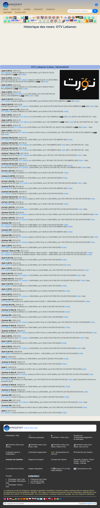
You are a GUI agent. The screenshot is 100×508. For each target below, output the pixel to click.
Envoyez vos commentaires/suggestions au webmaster (83, 437)
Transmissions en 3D (82, 469)
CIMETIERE (7, 12)
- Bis (87, 461)
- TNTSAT (82, 461)
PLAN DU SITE (20, 12)
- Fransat (82, 463)
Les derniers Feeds (37, 481)
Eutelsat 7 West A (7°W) (11, 110)
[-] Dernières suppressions (37, 452)
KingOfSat (89, 503)
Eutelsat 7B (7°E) (8, 186)
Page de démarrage (21, 428)
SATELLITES (15, 9)
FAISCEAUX (50, 9)
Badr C (4, 357)
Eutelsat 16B (6, 395)
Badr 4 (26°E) (7, 85)
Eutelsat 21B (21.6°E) (10, 138)
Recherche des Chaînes (83, 452)
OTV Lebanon (6, 73)
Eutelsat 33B (6, 223)
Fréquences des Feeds (39, 479)
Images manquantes (35, 469)
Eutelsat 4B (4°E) (8, 305)
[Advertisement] (50, 47)
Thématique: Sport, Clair (16, 479)
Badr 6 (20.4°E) (7, 99)
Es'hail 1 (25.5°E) (8, 171)
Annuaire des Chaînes (59, 459)
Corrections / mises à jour (60, 436)
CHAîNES (27, 9)
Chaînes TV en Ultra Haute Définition (60, 469)
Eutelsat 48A (6, 315)
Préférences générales (36, 436)
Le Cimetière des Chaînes (15, 469)
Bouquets (77, 459)
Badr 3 (4, 411)
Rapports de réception (36, 459)
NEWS (5, 9)
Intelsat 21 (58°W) (8, 176)
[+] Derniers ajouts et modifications (13, 453)
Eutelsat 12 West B (9, 310)
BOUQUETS (38, 9)
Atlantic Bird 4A (8, 279)
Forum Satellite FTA (37, 483)
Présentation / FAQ (12, 435)
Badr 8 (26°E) (7, 71)
